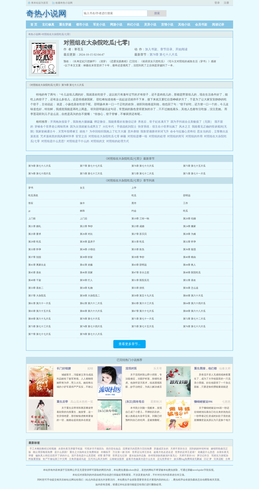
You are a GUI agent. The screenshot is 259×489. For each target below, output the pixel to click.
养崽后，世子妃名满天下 (153, 121)
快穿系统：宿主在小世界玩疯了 (158, 126)
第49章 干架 (34, 280)
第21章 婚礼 (34, 226)
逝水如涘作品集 (137, 455)
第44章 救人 (189, 264)
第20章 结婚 (189, 218)
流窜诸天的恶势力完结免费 (137, 448)
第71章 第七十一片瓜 (194, 173)
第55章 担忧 (138, 287)
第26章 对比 (86, 234)
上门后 (83, 218)
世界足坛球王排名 (142, 452)
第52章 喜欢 (189, 280)
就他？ (84, 131)
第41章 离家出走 (37, 264)
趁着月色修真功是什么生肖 (140, 459)
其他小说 (184, 24)
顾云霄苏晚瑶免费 (42, 452)
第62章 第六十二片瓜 (91, 303)
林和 (82, 210)
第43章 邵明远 (139, 264)
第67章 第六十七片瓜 (143, 311)
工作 (185, 203)
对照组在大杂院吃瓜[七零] (56, 34)
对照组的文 (98, 141)
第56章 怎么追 (190, 287)
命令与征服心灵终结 (183, 131)
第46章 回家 (86, 272)
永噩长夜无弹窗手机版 (70, 448)
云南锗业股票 (116, 459)
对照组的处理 (158, 136)
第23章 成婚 (138, 226)
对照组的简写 (176, 136)
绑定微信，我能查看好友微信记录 (115, 121)
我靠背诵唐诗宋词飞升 (154, 131)
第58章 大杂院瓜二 (90, 295)
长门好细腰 (64, 368)
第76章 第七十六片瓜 (143, 165)
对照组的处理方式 (118, 141)
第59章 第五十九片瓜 (143, 295)
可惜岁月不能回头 (94, 448)
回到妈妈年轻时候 (199, 448)
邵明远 (186, 195)
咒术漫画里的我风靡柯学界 (57, 136)
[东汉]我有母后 (134, 401)
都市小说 (82, 24)
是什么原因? (61, 452)
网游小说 (116, 24)
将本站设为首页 (39, 2)
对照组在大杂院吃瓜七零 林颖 (107, 136)
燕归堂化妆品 (113, 448)
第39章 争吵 (138, 257)
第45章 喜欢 (34, 272)
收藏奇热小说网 (63, 2)
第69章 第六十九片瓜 (39, 318)
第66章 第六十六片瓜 (91, 311)
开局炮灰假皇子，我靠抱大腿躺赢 (71, 121)
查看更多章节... (129, 344)
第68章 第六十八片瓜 (194, 311)
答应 (30, 203)
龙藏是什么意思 (206, 452)
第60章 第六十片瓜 (193, 295)
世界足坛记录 (120, 455)
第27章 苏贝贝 (139, 234)
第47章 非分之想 (140, 272)
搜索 (157, 13)
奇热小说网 (34, 34)
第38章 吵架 (86, 257)
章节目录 (166, 49)
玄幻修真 (48, 24)
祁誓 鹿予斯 (104, 455)
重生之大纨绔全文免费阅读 (84, 452)
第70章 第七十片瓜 (90, 318)
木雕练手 (105, 452)
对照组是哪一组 (138, 136)
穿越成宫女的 (161, 448)
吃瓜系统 (33, 195)
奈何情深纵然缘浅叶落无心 (162, 455)
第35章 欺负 (138, 249)
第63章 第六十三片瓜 (143, 303)
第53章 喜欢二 (36, 287)
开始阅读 (181, 49)
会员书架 (201, 24)
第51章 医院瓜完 (140, 280)
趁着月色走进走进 (163, 452)
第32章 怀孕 (189, 241)
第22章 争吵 (86, 226)
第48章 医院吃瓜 (192, 272)
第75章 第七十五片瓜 (194, 165)
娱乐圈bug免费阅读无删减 (188, 459)
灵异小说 (150, 24)
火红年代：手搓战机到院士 (120, 126)
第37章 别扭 (34, 257)
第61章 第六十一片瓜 (39, 303)
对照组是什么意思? (54, 141)
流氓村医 (131, 368)
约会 (134, 210)
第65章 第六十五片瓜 (39, 311)
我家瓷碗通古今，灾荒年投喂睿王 (57, 131)
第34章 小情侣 (87, 249)
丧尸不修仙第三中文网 (55, 459)
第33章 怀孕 (34, 249)
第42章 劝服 (86, 264)
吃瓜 (134, 195)
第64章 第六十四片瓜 (194, 303)
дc (29, 210)
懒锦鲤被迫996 (203, 401)
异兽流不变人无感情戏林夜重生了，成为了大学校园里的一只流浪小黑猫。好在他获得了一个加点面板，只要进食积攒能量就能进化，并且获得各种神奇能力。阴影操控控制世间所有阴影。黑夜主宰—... (212, 386)
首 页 (33, 24)
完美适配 (218, 459)
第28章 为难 (189, 234)
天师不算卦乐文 (178, 448)
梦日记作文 (203, 455)
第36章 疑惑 (189, 249)
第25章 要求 (34, 234)
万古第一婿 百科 (121, 452)
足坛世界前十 (164, 459)
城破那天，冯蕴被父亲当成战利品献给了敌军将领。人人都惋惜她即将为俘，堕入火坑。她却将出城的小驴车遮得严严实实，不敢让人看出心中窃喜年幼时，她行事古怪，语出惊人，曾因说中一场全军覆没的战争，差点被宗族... (75, 386)
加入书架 (151, 49)
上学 (134, 187)
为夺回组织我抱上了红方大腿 (107, 131)
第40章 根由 (189, 257)
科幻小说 (133, 24)
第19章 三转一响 (140, 218)
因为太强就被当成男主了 (85, 126)
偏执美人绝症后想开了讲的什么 (52, 455)
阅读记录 (218, 24)
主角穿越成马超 (77, 459)
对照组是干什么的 (79, 141)
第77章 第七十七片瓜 (91, 165)
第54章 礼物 (86, 287)
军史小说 (99, 24)
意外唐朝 (133, 131)
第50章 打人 (86, 280)
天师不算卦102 (187, 455)
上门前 (32, 218)
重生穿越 (65, 24)
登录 (217, 2)
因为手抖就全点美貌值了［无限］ (192, 121)
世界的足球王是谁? (185, 452)
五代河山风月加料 (97, 459)
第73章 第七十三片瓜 (91, 173)
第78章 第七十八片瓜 (164, 54)
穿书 (30, 187)
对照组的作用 (195, 136)
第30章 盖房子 (87, 241)
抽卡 (82, 203)
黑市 (134, 203)
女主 (82, 187)
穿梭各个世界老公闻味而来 (52, 126)
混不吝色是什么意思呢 (83, 455)
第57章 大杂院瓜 (37, 295)
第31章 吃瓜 (138, 241)
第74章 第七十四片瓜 (39, 173)
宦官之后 (81, 136)
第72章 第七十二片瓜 (143, 173)
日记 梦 (208, 459)
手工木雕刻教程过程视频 (43, 448)
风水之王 (184, 126)
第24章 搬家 (189, 226)
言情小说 (167, 24)
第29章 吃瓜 (34, 241)
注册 (226, 2)
